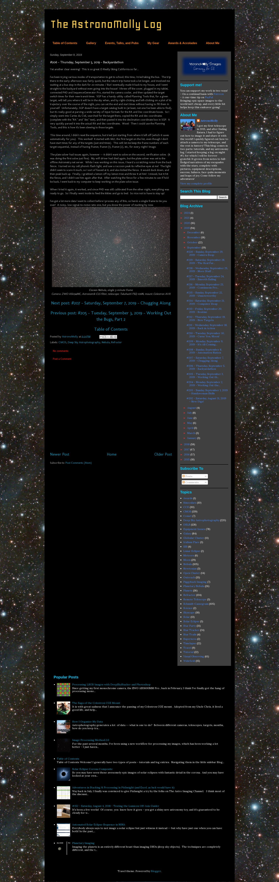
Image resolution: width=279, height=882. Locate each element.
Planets (187, 590)
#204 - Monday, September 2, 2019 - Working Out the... (204, 383)
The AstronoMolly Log (106, 24)
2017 (187, 449)
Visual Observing (193, 656)
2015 (187, 459)
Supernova (189, 639)
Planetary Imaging (83, 843)
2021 (187, 217)
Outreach (189, 577)
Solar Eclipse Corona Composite (92, 769)
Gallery (91, 43)
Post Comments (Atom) (79, 462)
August (192, 407)
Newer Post (59, 454)
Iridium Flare (191, 542)
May (190, 423)
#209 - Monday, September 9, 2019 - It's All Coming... (204, 343)
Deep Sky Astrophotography (84, 342)
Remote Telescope (194, 599)
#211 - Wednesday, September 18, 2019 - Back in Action (206, 326)
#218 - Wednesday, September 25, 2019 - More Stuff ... (207, 270)
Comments (190, 482)
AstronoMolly (209, 120)
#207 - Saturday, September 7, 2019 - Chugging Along (205, 359)
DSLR (186, 524)
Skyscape (189, 612)
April (190, 428)
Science (188, 608)
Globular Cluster (193, 538)
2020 (187, 223)
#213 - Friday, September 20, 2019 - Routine (204, 310)
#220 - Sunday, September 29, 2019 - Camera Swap (204, 253)
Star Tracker (191, 630)
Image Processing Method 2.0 (90, 740)
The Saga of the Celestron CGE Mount (96, 703)
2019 (187, 228)
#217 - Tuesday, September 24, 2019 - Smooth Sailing (205, 278)
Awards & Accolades (182, 43)
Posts (187, 476)
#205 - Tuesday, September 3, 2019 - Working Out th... (204, 375)
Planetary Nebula (193, 586)
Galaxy (187, 533)
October (192, 242)
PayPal (209, 97)
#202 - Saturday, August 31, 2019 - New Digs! (206, 400)
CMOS (62, 342)
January (192, 438)
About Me (212, 43)
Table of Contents (65, 43)
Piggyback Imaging (195, 582)
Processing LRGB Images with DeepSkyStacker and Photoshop (111, 684)
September (194, 247)
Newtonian (190, 568)
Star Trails (189, 634)
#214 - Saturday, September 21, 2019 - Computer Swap (205, 302)
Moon (187, 560)
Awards (187, 498)
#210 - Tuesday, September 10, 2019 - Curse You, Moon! (205, 335)
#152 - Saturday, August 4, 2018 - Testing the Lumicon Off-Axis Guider (115, 806)
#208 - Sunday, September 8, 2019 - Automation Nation (204, 351)
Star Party (189, 625)
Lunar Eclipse (191, 551)
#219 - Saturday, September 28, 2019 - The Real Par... (205, 261)
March (191, 433)
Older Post (163, 454)
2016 (187, 454)
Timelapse (189, 643)
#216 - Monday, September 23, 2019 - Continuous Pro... (205, 286)
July (190, 412)
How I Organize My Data (87, 721)
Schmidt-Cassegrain (195, 603)
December (194, 232)
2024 (187, 213)
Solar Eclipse (191, 621)
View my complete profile (196, 183)
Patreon (219, 94)
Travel (187, 647)
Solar (186, 617)
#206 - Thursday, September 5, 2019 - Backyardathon (205, 367)
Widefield (189, 661)
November (194, 237)
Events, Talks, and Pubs (122, 43)
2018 (187, 444)
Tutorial (188, 652)
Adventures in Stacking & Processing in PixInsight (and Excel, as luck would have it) (123, 787)
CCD (186, 507)
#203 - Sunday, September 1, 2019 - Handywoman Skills (207, 392)
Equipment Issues (194, 529)
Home (112, 454)
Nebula (106, 342)
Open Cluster (191, 573)
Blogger (156, 871)
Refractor (116, 342)
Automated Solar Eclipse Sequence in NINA (98, 824)
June (190, 418)
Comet (187, 516)
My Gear (153, 43)
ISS (185, 546)
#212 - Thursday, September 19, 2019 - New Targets (205, 318)
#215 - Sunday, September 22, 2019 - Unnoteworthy (204, 294)
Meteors (188, 555)
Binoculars (189, 502)
